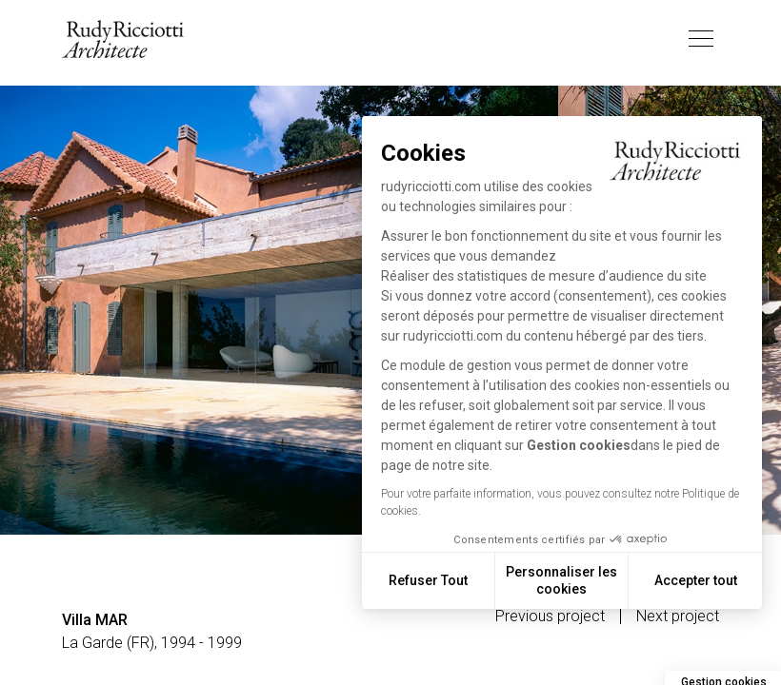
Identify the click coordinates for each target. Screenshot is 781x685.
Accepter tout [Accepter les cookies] (695, 580)
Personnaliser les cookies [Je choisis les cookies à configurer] (561, 580)
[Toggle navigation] (701, 39)
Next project (677, 616)
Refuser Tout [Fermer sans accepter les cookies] (428, 580)
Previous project (550, 616)
